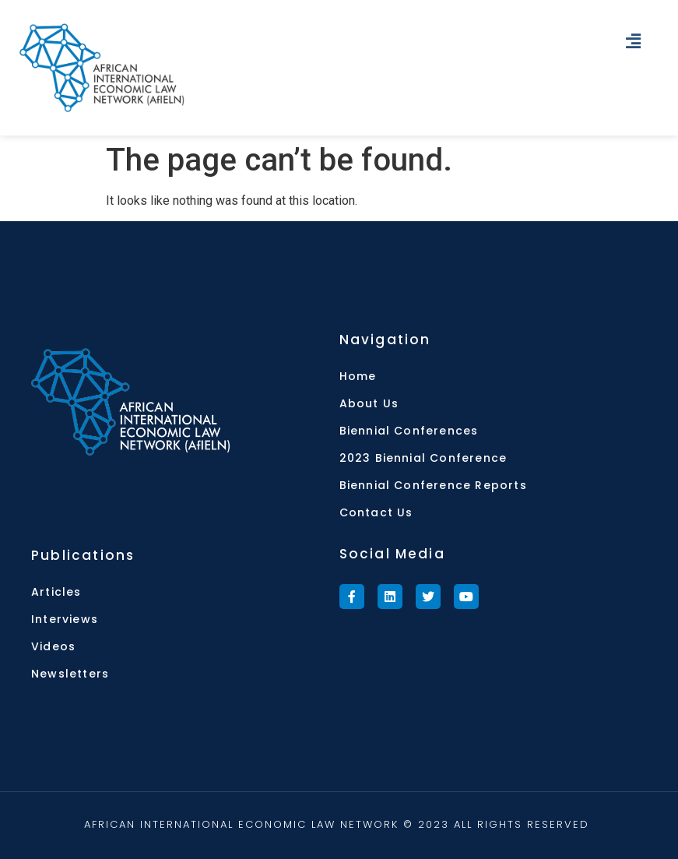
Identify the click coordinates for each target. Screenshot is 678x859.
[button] (633, 41)
